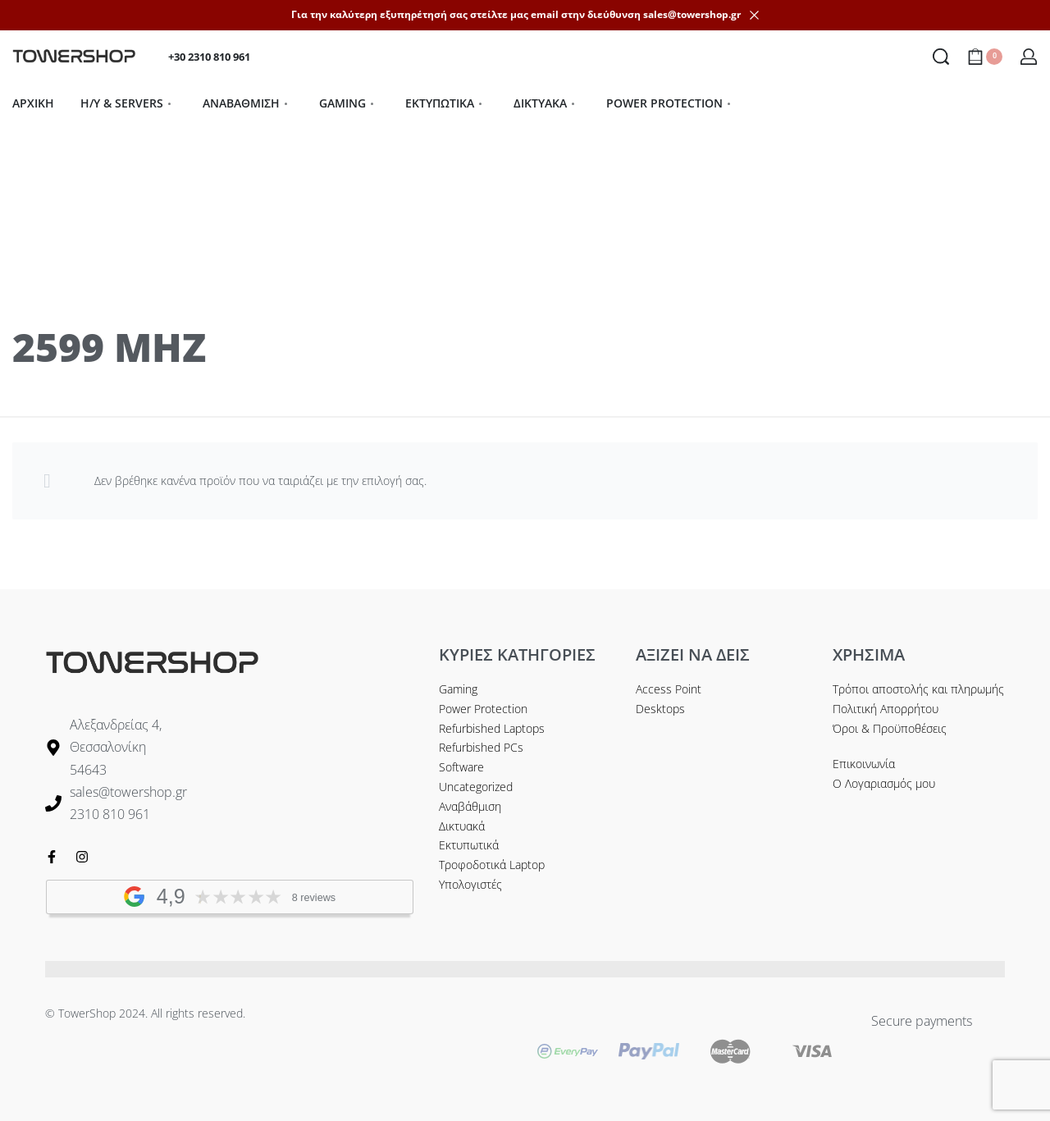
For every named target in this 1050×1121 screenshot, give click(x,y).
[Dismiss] (754, 15)
